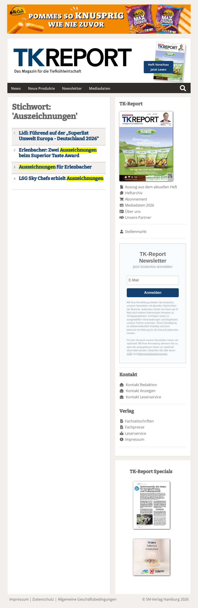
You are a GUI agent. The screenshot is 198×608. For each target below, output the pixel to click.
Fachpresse (134, 427)
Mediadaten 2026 (139, 205)
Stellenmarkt (135, 231)
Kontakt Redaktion (141, 384)
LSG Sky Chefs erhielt (61, 178)
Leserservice (135, 433)
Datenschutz (43, 599)
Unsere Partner (138, 217)
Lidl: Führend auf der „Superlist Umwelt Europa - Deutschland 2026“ (59, 136)
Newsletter (72, 88)
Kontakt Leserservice (143, 397)
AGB (129, 354)
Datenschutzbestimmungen (152, 354)
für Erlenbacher (55, 167)
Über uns (133, 211)
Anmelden (152, 293)
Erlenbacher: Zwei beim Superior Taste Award (58, 153)
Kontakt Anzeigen (140, 390)
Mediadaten (99, 88)
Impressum (134, 439)
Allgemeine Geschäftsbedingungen (87, 599)
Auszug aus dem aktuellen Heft (151, 186)
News (16, 88)
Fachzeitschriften (139, 421)
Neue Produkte (41, 88)
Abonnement (136, 199)
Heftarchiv (133, 192)
